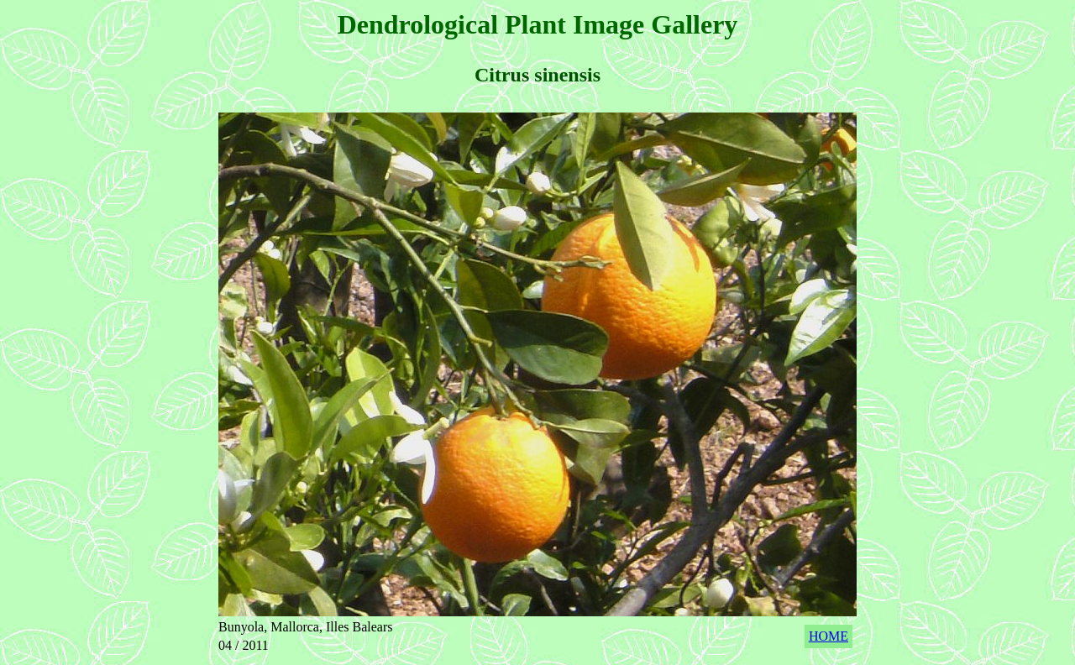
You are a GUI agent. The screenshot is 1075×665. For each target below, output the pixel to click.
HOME (828, 636)
